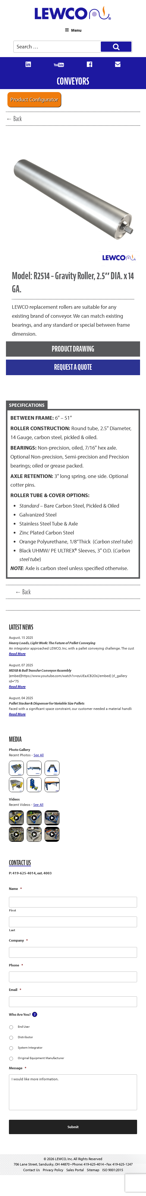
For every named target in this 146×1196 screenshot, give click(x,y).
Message (17, 1068)
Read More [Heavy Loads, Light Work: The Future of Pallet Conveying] (17, 653)
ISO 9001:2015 (112, 1170)
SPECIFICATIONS (27, 405)
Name (15, 888)
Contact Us (31, 1170)
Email (15, 989)
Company (18, 940)
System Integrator (30, 1047)
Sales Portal (75, 1170)
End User (24, 1026)
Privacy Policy (53, 1170)
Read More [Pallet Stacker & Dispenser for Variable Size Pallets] (17, 714)
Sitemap (93, 1170)
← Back (14, 118)
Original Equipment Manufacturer (41, 1058)
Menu (73, 30)
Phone (16, 965)
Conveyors (73, 81)
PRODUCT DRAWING (73, 349)
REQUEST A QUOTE (73, 367)
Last (12, 930)
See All (39, 755)
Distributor (25, 1037)
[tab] (73, 405)
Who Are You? (20, 1014)
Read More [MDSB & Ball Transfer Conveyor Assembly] (17, 686)
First (12, 910)
